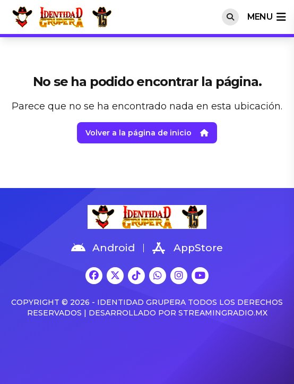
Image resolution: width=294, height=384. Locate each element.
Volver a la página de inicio (147, 133)
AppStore (187, 248)
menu (266, 17)
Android (103, 248)
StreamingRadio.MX (222, 313)
